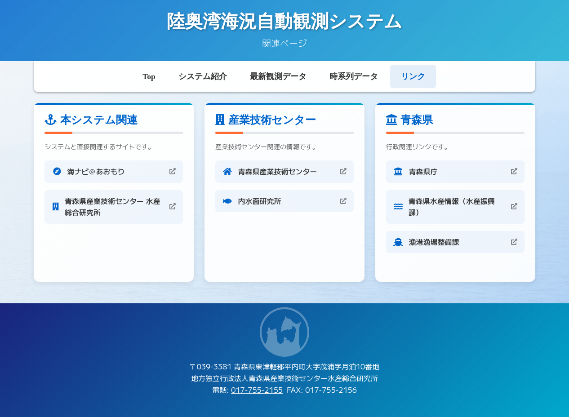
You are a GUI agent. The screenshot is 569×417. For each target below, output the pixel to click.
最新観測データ (278, 76)
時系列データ (353, 76)
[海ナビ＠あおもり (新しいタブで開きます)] (113, 171)
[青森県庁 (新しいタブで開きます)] (455, 171)
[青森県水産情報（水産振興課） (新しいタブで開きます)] (455, 207)
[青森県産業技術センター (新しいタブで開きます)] (284, 171)
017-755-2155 (257, 389)
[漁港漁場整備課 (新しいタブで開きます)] (455, 242)
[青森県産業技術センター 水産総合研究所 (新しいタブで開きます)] (113, 207)
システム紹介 (202, 76)
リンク (413, 76)
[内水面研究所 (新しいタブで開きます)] (284, 201)
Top (149, 76)
